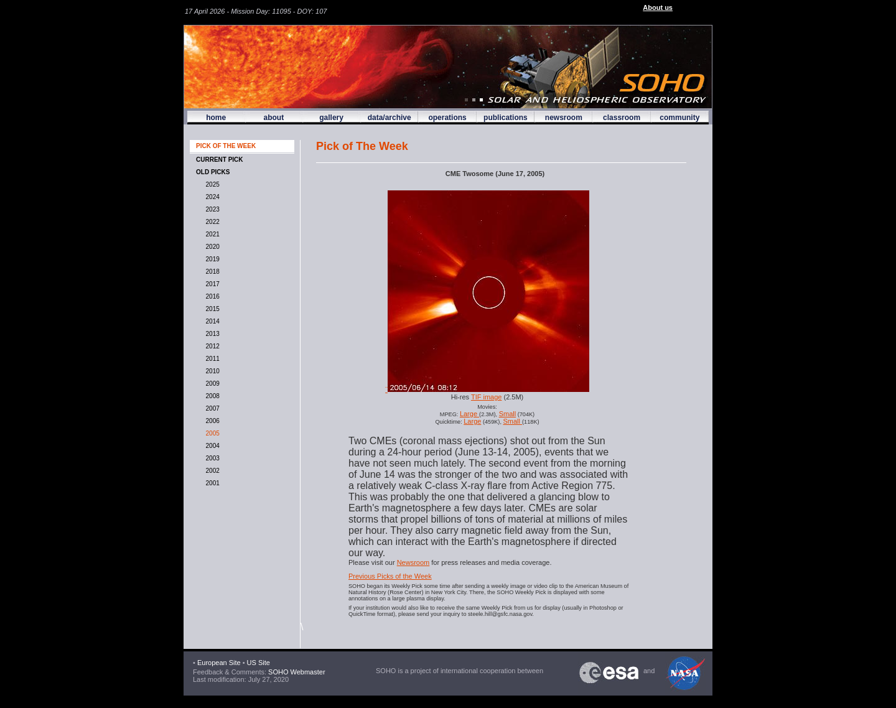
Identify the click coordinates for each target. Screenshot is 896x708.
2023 (211, 209)
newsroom (563, 117)
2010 (211, 371)
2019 (211, 259)
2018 (211, 271)
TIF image (486, 397)
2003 (211, 458)
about (273, 117)
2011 (211, 358)
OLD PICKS (213, 172)
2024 (211, 196)
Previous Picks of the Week (390, 576)
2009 (211, 383)
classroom (621, 117)
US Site (258, 662)
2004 (211, 445)
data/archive (389, 117)
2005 (211, 433)
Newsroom (413, 562)
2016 (211, 296)
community (679, 117)
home (216, 117)
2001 (211, 483)
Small (507, 413)
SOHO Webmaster (295, 672)
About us (658, 7)
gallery (331, 117)
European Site (219, 662)
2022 (211, 221)
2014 (211, 321)
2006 (211, 420)
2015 (211, 308)
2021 (211, 234)
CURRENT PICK (219, 159)
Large (469, 413)
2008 (211, 396)
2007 (211, 408)
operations (447, 117)
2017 (211, 284)
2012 (211, 346)
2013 (211, 333)
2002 (211, 470)
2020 (211, 246)
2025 (211, 184)
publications (505, 117)
